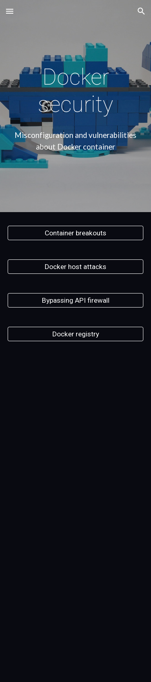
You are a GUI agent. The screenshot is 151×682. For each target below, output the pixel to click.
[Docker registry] (75, 333)
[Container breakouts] (75, 232)
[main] (76, 91)
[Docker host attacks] (75, 266)
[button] (9, 11)
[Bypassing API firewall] (75, 300)
